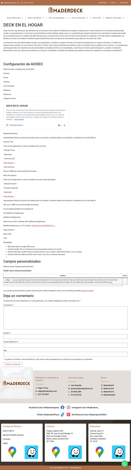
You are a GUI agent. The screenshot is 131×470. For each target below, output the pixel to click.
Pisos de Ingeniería (58, 18)
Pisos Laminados (79, 18)
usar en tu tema (88, 291)
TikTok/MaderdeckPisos (48, 414)
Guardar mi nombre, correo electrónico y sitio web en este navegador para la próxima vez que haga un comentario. (49, 359)
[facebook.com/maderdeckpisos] (62, 407)
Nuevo (110, 282)
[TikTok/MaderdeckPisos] (62, 414)
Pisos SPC (97, 18)
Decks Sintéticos (36, 18)
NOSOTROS (103, 2)
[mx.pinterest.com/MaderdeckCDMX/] (68, 414)
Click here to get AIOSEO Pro (43, 226)
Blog (113, 2)
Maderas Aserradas (114, 18)
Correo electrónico (10, 342)
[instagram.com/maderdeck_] (68, 407)
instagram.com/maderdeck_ (85, 407)
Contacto (124, 2)
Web (5, 350)
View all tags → (9, 163)
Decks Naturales (15, 18)
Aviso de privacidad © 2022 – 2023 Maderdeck (65, 468)
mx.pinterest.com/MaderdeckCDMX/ (89, 414)
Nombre (7, 333)
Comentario (8, 305)
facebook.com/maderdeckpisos (44, 407)
